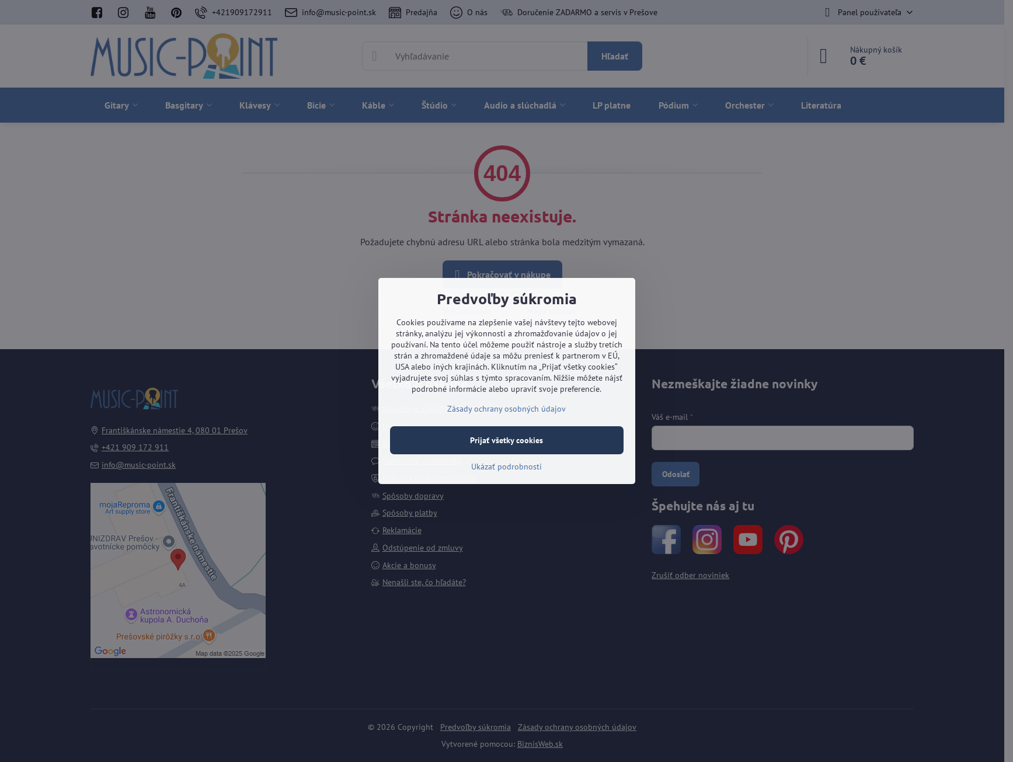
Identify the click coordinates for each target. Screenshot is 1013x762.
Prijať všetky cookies (506, 440)
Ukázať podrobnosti (506, 466)
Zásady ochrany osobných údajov (506, 408)
